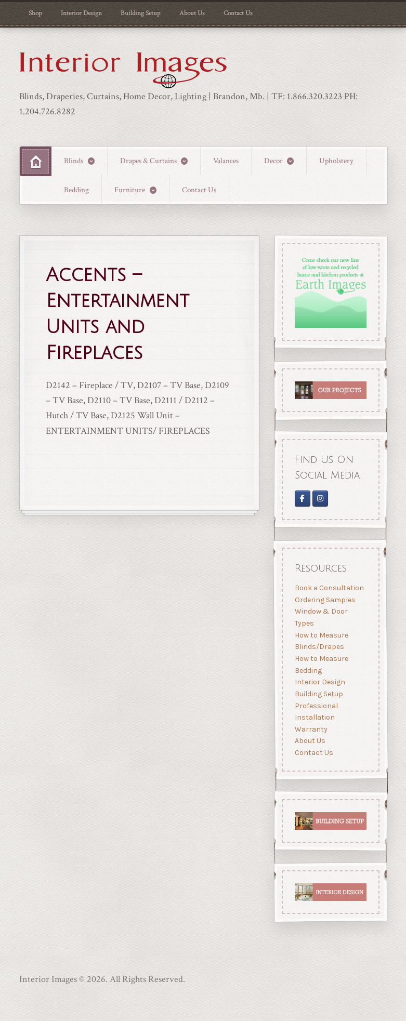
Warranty (310, 729)
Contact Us (238, 13)
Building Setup (140, 13)
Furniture (129, 189)
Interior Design (81, 13)
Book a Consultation (328, 588)
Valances (226, 160)
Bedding (76, 189)
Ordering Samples (324, 599)
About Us (192, 13)
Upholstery (336, 160)
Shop (35, 13)
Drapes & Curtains (148, 160)
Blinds (73, 160)
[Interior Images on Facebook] (302, 499)
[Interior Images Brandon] (320, 499)
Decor (273, 160)
